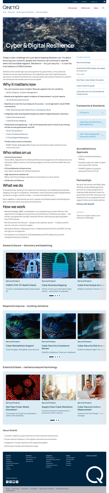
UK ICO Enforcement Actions (17, 100)
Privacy (8, 488)
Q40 (27, 216)
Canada (68, 461)
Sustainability (9, 465)
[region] (54, 275)
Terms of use (15, 488)
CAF (46, 234)
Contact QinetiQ (91, 456)
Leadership (9, 461)
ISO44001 (48, 467)
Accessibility (33, 488)
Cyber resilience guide (86, 86)
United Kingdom (70, 457)
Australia (68, 463)
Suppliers (49, 456)
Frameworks (29, 459)
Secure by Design (83, 62)
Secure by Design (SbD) (14, 211)
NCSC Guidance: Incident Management (22, 92)
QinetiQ (8, 456)
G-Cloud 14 (22, 234)
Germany (68, 465)
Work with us (29, 461)
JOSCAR (48, 461)
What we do (11, 12)
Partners (29, 456)
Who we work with (31, 457)
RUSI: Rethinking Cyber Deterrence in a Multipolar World (28, 110)
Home (4, 12)
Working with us (50, 457)
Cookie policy (24, 488)
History (8, 467)
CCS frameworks (34, 234)
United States (70, 459)
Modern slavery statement (46, 488)
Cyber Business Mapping (16, 121)
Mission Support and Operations (25, 12)
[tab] (51, 295)
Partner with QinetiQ (85, 204)
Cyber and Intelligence (42, 12)
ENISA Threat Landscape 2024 (18, 145)
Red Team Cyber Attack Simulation (90, 80)
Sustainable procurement (53, 459)
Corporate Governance (12, 463)
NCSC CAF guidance (14, 131)
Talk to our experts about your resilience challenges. (89, 216)
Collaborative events (51, 465)
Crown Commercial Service (17, 134)
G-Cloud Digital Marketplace (17, 137)
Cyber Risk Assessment (15, 117)
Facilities (8, 469)
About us (8, 457)
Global (68, 456)
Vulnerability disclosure (62, 488)
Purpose (8, 459)
